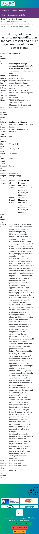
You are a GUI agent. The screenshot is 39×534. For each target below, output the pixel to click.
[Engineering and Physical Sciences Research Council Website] (29, 501)
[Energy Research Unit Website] (10, 507)
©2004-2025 (33, 495)
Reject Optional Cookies (19, 528)
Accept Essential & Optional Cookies (19, 524)
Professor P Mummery (22, 198)
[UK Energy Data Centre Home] (8, 4)
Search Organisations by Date (13, 15)
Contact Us (34, 487)
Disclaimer (34, 490)
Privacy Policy (33, 492)
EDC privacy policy (19, 531)
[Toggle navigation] (35, 4)
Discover (5, 11)
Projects (10, 19)
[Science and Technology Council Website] (10, 501)
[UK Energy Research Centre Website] (29, 507)
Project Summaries (19, 11)
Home (3, 19)
